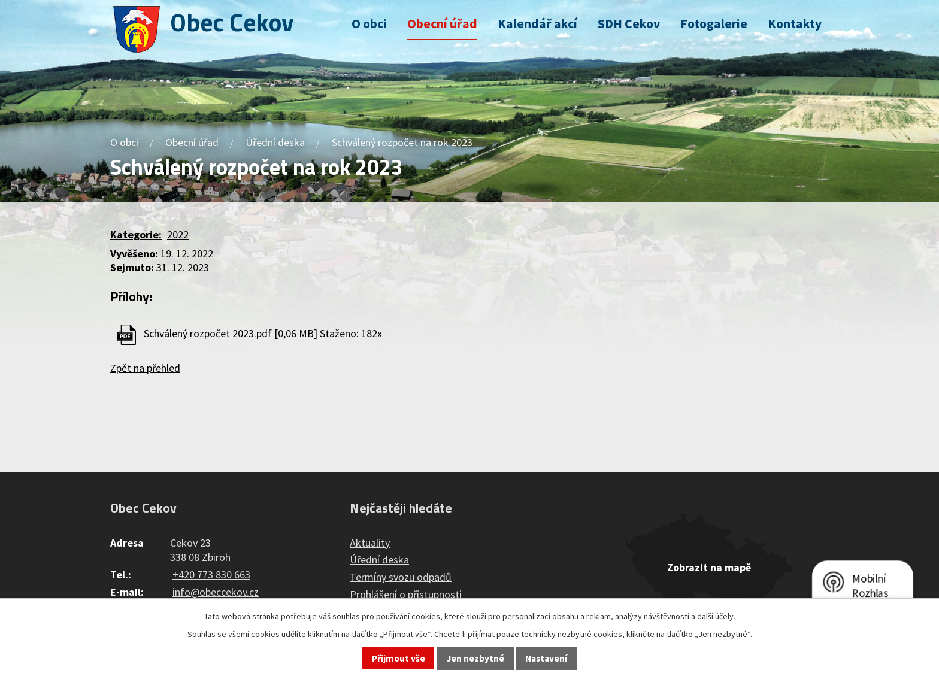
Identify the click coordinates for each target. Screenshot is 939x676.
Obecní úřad (442, 24)
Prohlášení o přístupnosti (406, 594)
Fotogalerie (713, 24)
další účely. (716, 616)
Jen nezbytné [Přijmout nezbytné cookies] (475, 658)
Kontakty (795, 24)
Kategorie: (136, 234)
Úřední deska (275, 142)
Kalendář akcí (537, 24)
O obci (369, 24)
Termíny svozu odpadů (401, 577)
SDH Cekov (629, 24)
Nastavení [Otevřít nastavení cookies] (546, 658)
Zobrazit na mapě (709, 567)
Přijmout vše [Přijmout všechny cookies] (398, 658)
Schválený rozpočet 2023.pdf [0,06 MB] (230, 333)
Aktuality (370, 543)
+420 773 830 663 (211, 574)
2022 (178, 234)
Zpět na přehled (145, 368)
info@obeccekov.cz (215, 592)
